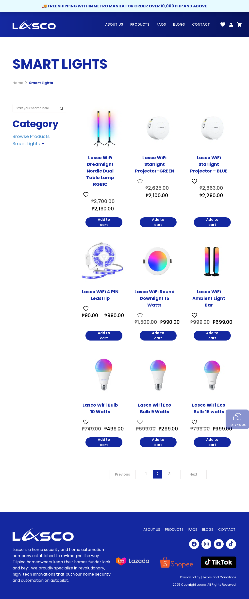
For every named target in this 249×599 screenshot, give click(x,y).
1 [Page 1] (146, 474)
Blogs (179, 24)
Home (18, 82)
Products (139, 24)
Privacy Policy (190, 577)
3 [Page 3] (169, 474)
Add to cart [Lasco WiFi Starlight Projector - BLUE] (212, 222)
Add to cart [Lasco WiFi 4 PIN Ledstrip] (104, 336)
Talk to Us (237, 420)
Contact (201, 24)
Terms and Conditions (219, 577)
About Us (114, 24)
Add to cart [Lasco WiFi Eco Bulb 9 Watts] (158, 442)
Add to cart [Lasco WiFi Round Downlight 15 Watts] (158, 336)
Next (193, 474)
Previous (122, 474)
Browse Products (31, 136)
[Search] (63, 108)
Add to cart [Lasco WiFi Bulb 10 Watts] (104, 442)
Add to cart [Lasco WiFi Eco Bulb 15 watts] (212, 442)
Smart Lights (41, 82)
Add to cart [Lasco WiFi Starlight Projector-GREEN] (158, 222)
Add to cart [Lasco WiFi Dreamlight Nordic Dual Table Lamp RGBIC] (104, 222)
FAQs (161, 24)
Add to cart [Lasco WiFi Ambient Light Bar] (212, 336)
